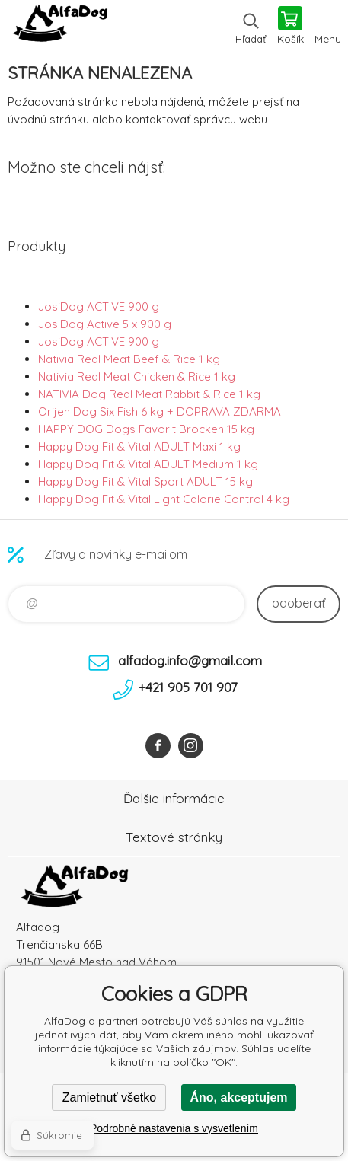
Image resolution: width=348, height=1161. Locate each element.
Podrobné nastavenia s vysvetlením (174, 1128)
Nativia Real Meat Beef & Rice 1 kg (129, 359)
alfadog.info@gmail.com (190, 660)
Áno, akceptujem (238, 1097)
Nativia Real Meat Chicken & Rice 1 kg (136, 376)
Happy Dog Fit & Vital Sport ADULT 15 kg (145, 481)
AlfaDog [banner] (60, 26)
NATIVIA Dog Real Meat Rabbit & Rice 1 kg (149, 394)
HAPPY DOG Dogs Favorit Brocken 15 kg (146, 429)
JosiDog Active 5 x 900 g (104, 324)
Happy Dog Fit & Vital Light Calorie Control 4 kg (163, 499)
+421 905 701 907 (188, 687)
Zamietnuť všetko (109, 1097)
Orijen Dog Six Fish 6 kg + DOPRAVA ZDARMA (159, 411)
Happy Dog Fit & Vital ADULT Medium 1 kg (148, 464)
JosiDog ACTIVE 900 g (98, 306)
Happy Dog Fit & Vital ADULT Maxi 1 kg (139, 446)
